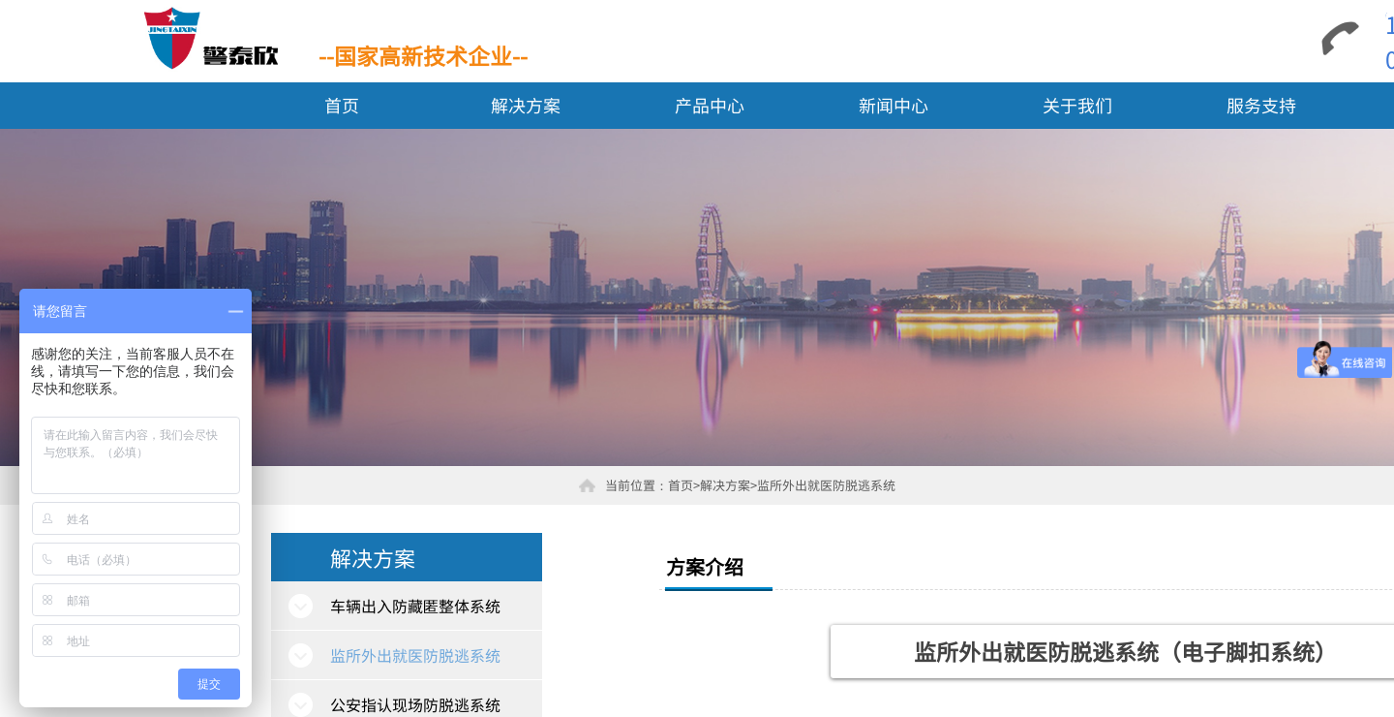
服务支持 (1261, 104)
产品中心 (709, 104)
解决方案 (526, 104)
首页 (341, 104)
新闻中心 (893, 104)
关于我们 (1077, 104)
